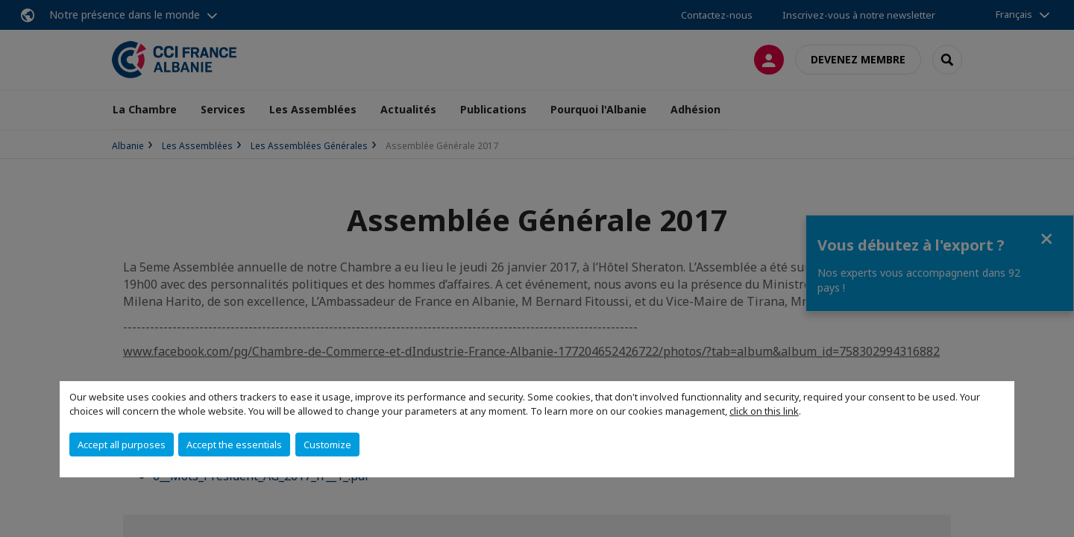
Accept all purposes (122, 444)
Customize (327, 444)
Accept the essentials (234, 444)
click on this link (764, 411)
